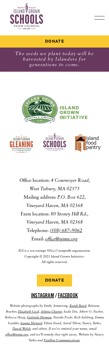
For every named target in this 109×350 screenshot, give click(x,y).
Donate (54, 41)
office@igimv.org (61, 239)
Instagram (42, 295)
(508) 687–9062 (66, 231)
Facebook (68, 295)
